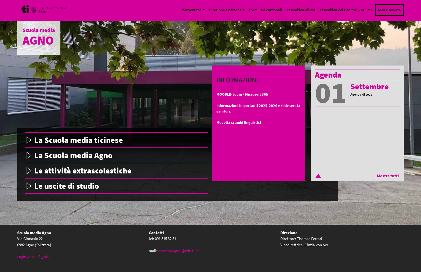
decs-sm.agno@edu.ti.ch (178, 250)
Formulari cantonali (265, 9)
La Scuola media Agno (73, 155)
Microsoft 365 (256, 94)
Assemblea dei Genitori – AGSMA (346, 9)
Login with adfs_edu (33, 256)
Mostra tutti (388, 175)
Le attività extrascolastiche (83, 170)
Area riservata (389, 9)
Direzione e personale (227, 9)
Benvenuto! (192, 9)
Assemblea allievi (300, 9)
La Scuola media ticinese (78, 140)
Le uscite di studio (66, 186)
